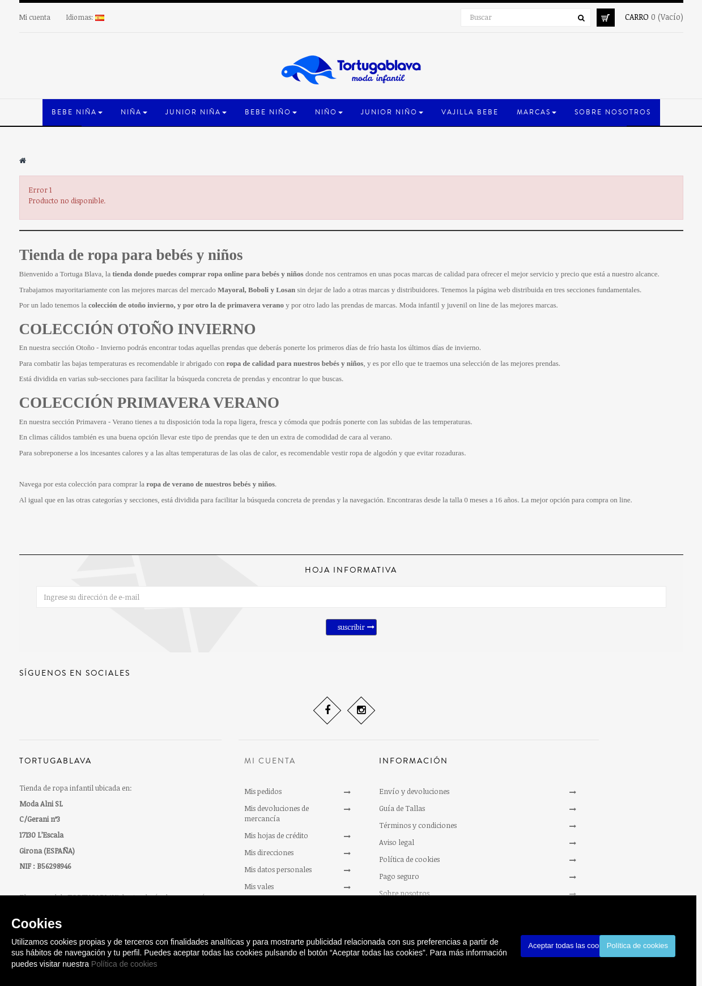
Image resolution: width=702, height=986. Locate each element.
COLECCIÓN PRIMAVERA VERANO (149, 402)
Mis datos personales (278, 869)
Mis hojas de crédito (276, 835)
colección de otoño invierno (131, 305)
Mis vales (259, 886)
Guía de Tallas (402, 808)
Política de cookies (124, 963)
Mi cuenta (34, 17)
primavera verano (255, 305)
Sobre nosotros (404, 893)
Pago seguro (399, 876)
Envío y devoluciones (414, 791)
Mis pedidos (263, 791)
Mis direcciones (268, 852)
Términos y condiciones (418, 825)
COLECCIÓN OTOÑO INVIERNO (137, 329)
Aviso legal (396, 842)
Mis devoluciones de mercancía (276, 813)
